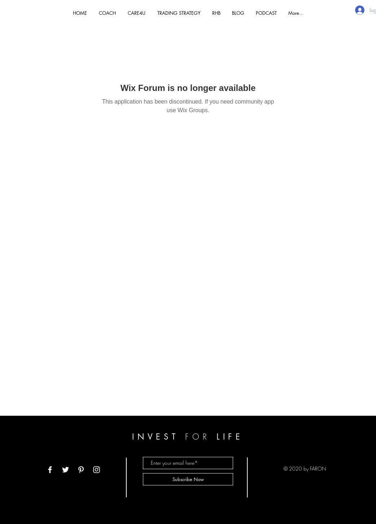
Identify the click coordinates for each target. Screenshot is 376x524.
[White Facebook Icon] (49, 469)
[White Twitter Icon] (65, 469)
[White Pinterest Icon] (81, 469)
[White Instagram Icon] (96, 469)
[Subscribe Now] (188, 479)
